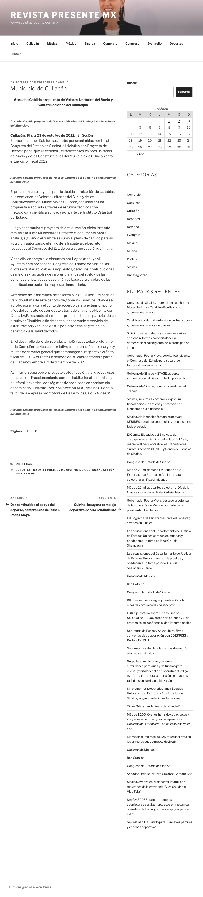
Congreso (132, 43)
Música (52, 43)
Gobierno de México (141, 576)
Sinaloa (89, 43)
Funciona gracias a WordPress (30, 887)
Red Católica (135, 584)
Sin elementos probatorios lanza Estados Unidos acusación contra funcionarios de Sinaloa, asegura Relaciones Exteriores (155, 693)
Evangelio (154, 43)
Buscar (132, 83)
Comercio (110, 43)
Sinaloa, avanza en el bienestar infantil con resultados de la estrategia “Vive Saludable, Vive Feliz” (156, 786)
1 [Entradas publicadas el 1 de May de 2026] (169, 121)
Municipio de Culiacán (81, 469)
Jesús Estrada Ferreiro (37, 469)
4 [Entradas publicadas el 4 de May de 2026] (131, 127)
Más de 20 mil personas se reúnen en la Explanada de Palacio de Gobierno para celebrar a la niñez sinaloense (154, 474)
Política (17, 54)
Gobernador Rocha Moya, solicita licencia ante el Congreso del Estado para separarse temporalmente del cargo (158, 360)
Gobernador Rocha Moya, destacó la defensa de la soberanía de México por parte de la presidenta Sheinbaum (158, 505)
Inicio (14, 43)
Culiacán (32, 43)
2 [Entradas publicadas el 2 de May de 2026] (179, 121)
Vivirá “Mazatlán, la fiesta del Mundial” (153, 706)
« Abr (140, 154)
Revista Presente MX (63, 15)
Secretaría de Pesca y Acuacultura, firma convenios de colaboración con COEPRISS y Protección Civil (157, 635)
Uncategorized (137, 275)
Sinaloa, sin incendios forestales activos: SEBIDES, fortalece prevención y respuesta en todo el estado (159, 421)
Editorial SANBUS (53, 82)
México (71, 43)
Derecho (133, 227)
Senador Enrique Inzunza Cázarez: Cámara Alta (159, 774)
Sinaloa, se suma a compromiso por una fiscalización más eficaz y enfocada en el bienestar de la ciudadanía (155, 404)
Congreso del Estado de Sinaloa (148, 462)
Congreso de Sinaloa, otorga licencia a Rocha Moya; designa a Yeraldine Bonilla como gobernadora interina (158, 307)
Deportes (176, 43)
